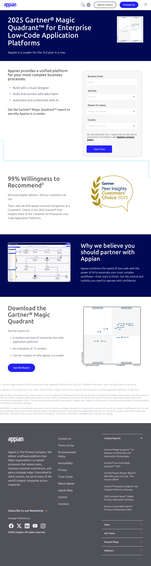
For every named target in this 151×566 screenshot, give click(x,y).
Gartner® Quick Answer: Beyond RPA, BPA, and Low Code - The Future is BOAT (119, 476)
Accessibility (65, 463)
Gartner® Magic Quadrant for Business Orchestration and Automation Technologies (119, 453)
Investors (63, 504)
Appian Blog (65, 490)
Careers (62, 497)
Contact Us (64, 438)
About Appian (66, 483)
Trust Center (65, 476)
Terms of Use (66, 445)
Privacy (62, 470)
